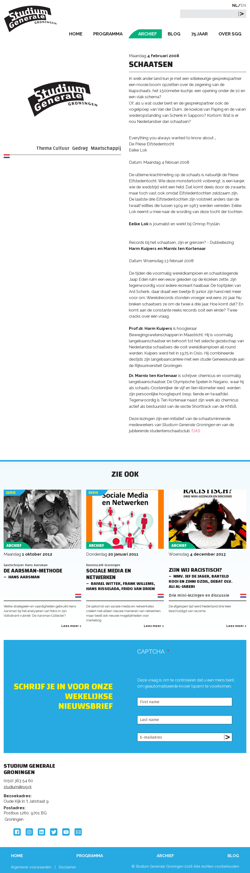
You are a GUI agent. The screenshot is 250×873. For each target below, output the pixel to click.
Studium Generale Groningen (30, 19)
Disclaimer (67, 867)
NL (235, 5)
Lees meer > (71, 626)
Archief (147, 33)
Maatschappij (106, 148)
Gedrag (80, 148)
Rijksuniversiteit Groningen (196, 786)
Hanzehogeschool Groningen (196, 802)
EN (243, 5)
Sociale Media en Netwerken (108, 574)
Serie (11, 493)
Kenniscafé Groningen (103, 565)
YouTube (66, 832)
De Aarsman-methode (33, 571)
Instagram (29, 832)
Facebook (17, 832)
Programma (108, 33)
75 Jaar (199, 33)
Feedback (122, 787)
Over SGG (230, 33)
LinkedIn (41, 832)
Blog (174, 33)
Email (78, 832)
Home (76, 33)
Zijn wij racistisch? (195, 570)
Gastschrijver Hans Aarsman (26, 565)
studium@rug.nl (17, 786)
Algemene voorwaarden (31, 867)
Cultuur (61, 148)
